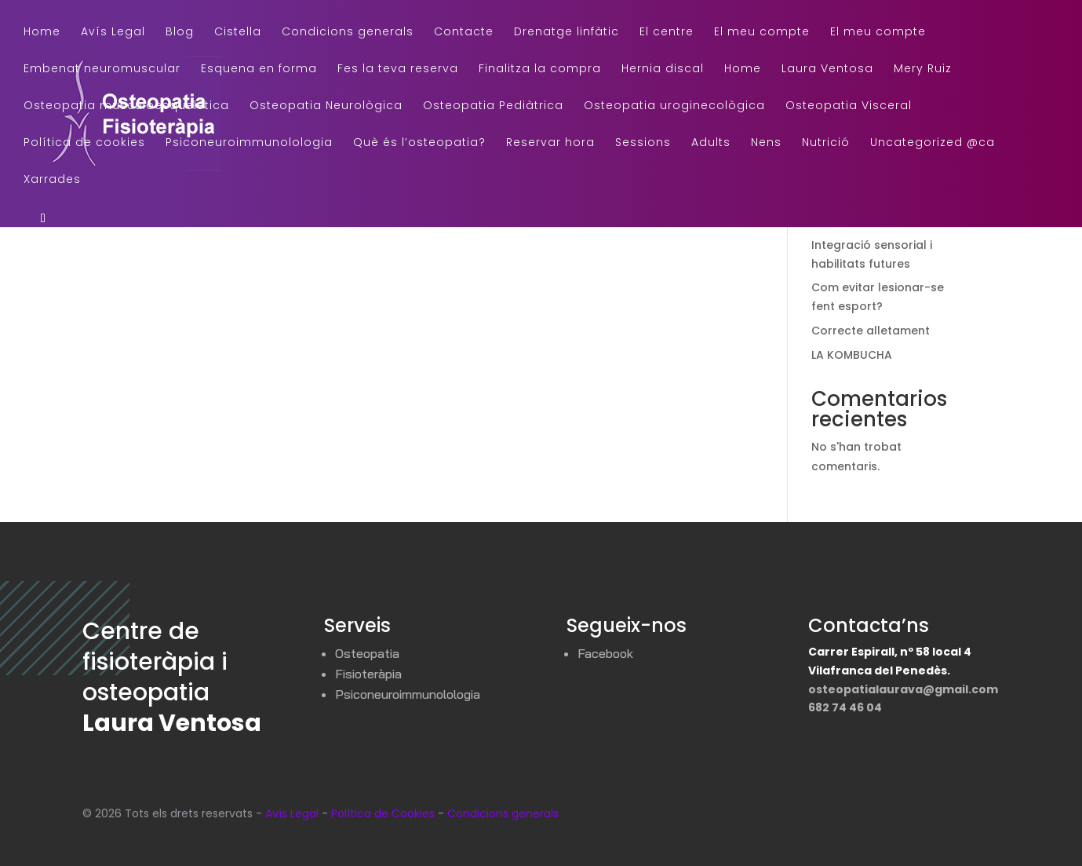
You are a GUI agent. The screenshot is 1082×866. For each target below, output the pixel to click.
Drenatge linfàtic (566, 32)
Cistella (237, 32)
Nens (766, 143)
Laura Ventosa (827, 69)
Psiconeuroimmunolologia (249, 143)
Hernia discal (662, 69)
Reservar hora (550, 143)
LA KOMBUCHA (851, 355)
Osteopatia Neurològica (326, 106)
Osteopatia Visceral (848, 106)
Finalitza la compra (540, 69)
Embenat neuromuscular (102, 69)
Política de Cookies (383, 813)
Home (42, 32)
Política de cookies (84, 143)
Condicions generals (347, 32)
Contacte (464, 32)
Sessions (643, 143)
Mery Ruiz (923, 69)
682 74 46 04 (845, 707)
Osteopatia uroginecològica (674, 106)
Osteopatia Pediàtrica (493, 106)
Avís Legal (113, 32)
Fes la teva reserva (397, 69)
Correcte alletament (870, 330)
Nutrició (826, 143)
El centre (666, 32)
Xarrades (52, 180)
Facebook (605, 653)
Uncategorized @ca (932, 143)
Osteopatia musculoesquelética (126, 106)
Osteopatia (367, 653)
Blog (180, 32)
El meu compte (762, 32)
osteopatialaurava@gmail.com (903, 689)
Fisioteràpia (368, 673)
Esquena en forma (259, 69)
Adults (710, 143)
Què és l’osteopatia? (419, 143)
